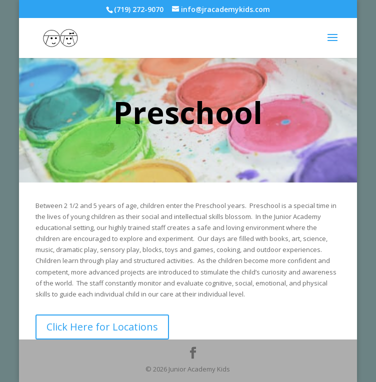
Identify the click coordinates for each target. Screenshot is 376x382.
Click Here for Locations (102, 327)
